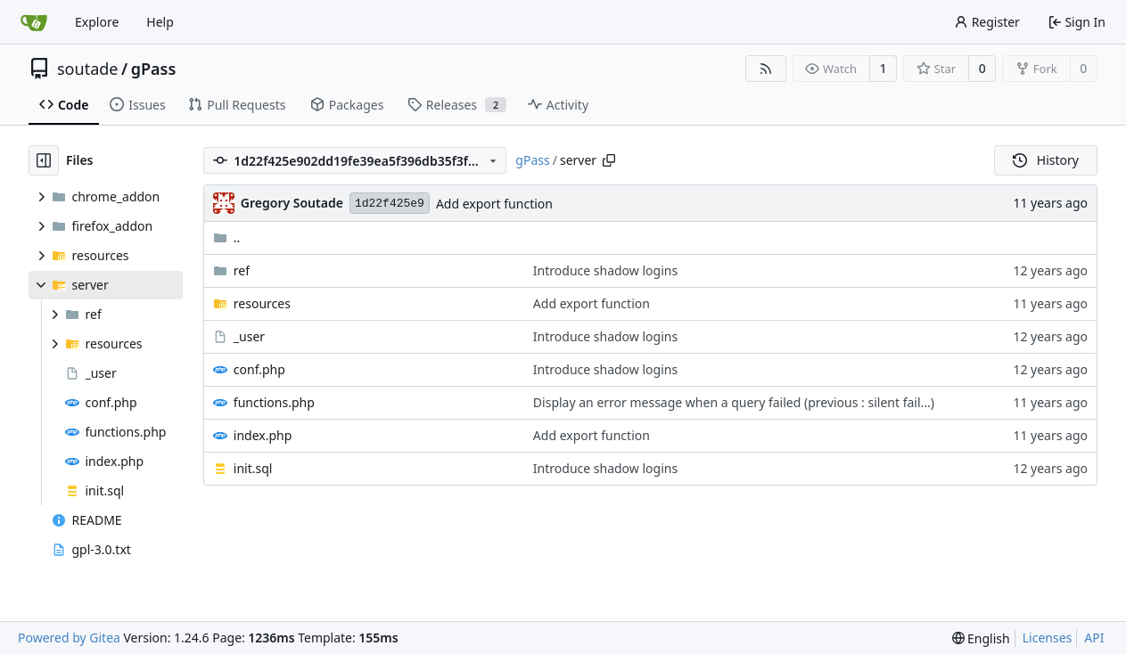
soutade (87, 69)
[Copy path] (609, 160)
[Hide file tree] (44, 160)
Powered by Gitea (69, 637)
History (1046, 159)
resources (262, 303)
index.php (263, 435)
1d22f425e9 (389, 203)
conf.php (259, 369)
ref (242, 270)
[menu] (981, 638)
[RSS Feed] (765, 68)
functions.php (274, 402)
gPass (154, 69)
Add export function (494, 203)
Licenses (1048, 637)
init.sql (253, 468)
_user (249, 336)
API (1094, 637)
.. (227, 237)
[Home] (34, 22)
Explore (97, 21)
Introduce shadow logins (605, 270)
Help (160, 21)
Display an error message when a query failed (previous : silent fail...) (733, 402)
